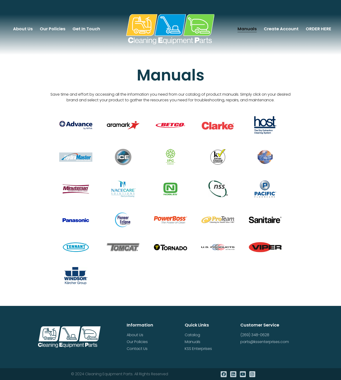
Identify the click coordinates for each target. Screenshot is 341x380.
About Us (23, 29)
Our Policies (52, 29)
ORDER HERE (318, 29)
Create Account (281, 29)
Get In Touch (86, 29)
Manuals (247, 29)
